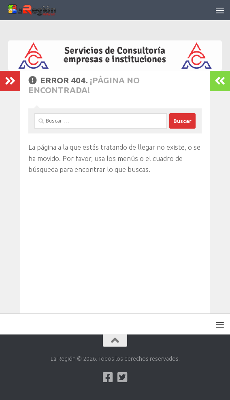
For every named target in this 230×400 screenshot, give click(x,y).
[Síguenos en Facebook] (107, 377)
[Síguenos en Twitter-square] (122, 377)
